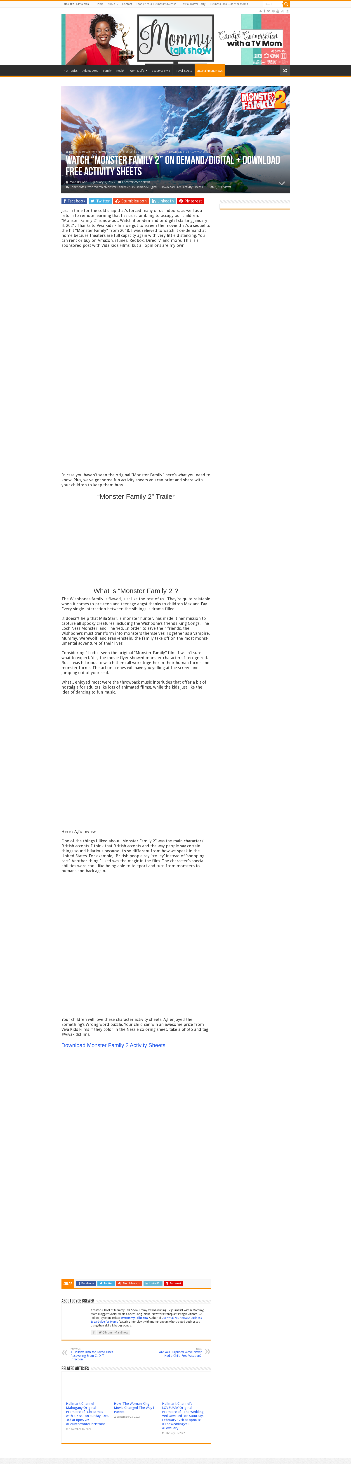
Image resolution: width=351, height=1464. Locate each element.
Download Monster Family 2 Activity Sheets (113, 1045)
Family (107, 70)
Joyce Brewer (78, 182)
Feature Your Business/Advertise (156, 4)
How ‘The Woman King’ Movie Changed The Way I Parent (134, 1408)
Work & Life (137, 70)
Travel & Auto (183, 70)
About (111, 4)
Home (99, 4)
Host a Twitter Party (193, 4)
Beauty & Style (161, 70)
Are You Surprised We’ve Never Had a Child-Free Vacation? (178, 1352)
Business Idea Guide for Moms (229, 4)
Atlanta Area (90, 70)
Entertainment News (210, 70)
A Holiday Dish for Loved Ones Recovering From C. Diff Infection (94, 1354)
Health (120, 70)
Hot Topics (71, 70)
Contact (127, 4)
